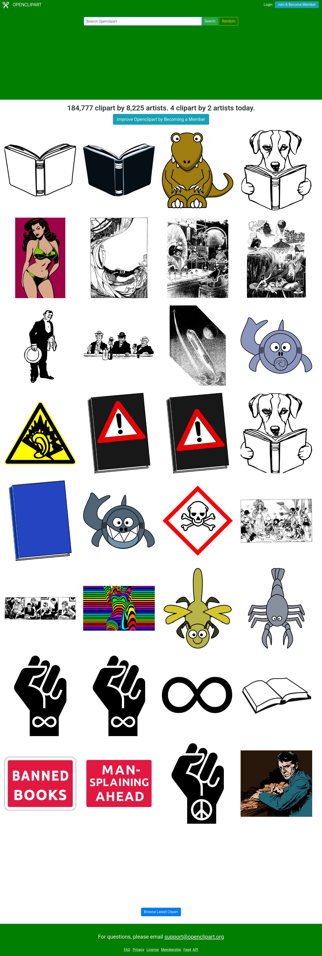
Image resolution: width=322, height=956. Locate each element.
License (152, 950)
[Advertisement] (161, 62)
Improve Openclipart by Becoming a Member (161, 119)
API (195, 950)
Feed (187, 950)
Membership (171, 950)
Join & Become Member (297, 4)
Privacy (138, 950)
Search (209, 21)
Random (228, 21)
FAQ (127, 950)
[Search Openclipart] (143, 21)
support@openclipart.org (194, 937)
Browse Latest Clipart (161, 912)
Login (268, 4)
